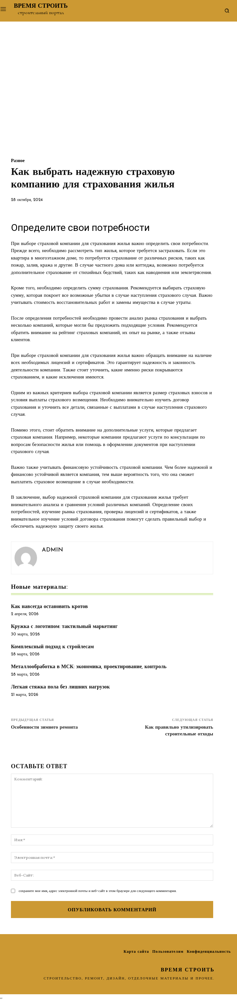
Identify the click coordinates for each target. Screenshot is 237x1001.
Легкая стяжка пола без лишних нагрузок (60, 687)
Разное (17, 161)
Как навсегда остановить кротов (49, 606)
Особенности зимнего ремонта (44, 727)
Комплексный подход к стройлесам (52, 647)
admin (52, 550)
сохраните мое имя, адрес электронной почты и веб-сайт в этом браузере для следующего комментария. (97, 890)
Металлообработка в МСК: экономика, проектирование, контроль (88, 666)
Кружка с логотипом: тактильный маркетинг (64, 626)
